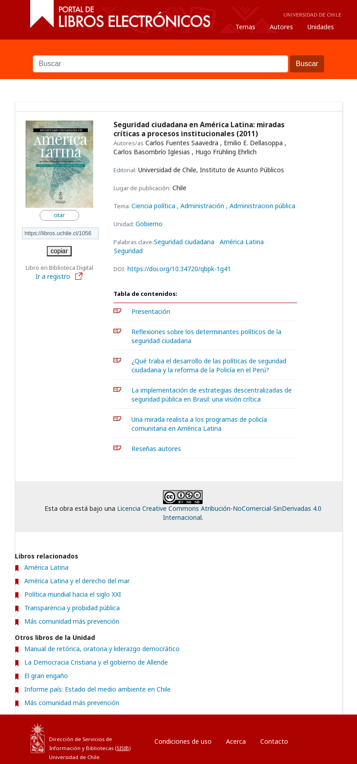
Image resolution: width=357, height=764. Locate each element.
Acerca (236, 741)
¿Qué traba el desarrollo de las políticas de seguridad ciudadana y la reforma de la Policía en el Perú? (208, 365)
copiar (59, 251)
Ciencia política (154, 205)
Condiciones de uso (183, 741)
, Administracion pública (260, 205)
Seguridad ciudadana (184, 242)
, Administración (201, 205)
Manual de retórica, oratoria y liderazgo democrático (102, 648)
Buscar (179, 50)
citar (59, 215)
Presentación (150, 311)
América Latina (242, 242)
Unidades (320, 26)
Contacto (274, 741)
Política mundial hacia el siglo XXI (72, 594)
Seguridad (128, 251)
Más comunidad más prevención (71, 621)
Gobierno (149, 223)
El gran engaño (46, 675)
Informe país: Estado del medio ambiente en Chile (97, 689)
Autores (281, 26)
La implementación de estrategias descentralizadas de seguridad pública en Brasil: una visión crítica (211, 394)
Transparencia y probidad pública (72, 607)
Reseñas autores (156, 448)
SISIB (123, 748)
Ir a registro (59, 276)
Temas (245, 26)
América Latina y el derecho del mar (77, 580)
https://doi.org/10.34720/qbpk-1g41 (179, 268)
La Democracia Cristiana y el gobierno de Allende (96, 662)
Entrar (316, 739)
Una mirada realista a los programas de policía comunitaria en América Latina (199, 424)
